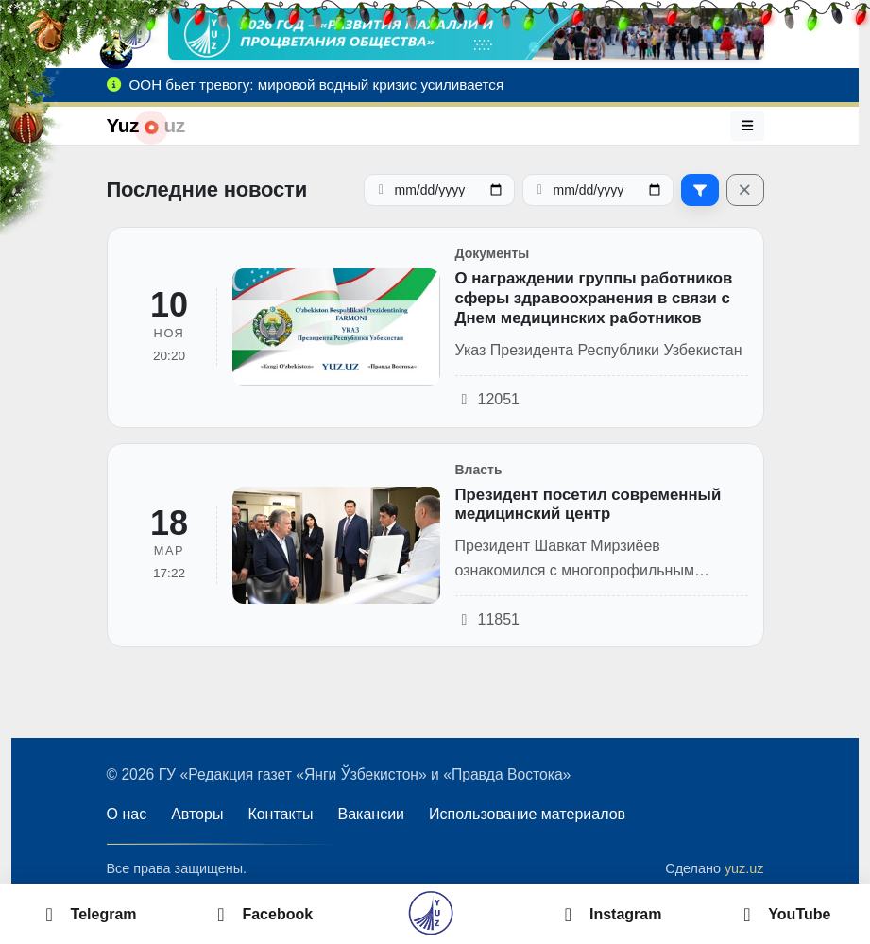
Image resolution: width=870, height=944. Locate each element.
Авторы (197, 814)
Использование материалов (527, 814)
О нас (127, 814)
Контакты (280, 814)
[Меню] (747, 126)
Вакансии (371, 814)
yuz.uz (744, 868)
